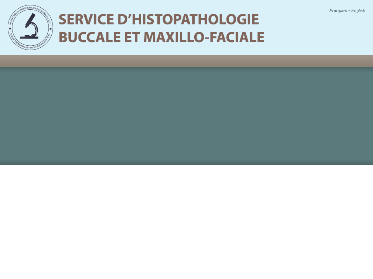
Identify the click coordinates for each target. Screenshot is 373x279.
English (358, 10)
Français (338, 10)
